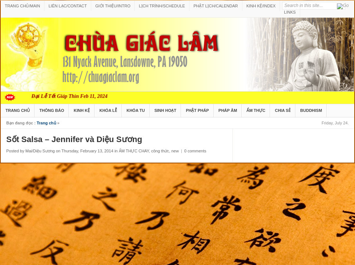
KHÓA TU (136, 110)
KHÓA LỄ (108, 110)
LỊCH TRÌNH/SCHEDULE (162, 6)
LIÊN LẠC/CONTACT (68, 6)
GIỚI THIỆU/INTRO (112, 6)
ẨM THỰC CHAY (134, 151)
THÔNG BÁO (51, 110)
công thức (160, 151)
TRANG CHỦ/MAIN (22, 6)
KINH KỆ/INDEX (261, 6)
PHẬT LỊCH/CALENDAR (216, 6)
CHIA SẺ (283, 110)
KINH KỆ (82, 110)
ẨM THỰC (255, 110)
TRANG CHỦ (18, 110)
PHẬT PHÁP (197, 110)
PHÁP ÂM (228, 110)
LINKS (290, 12)
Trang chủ (46, 123)
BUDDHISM (311, 110)
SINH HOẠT (166, 110)
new (175, 151)
